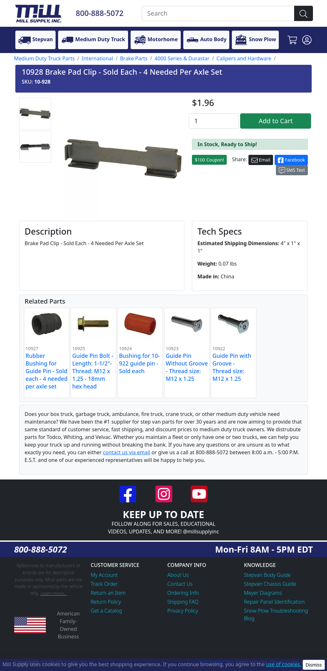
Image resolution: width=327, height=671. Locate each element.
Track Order (104, 583)
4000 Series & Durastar (182, 58)
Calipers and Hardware (244, 58)
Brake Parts (134, 58)
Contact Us (180, 583)
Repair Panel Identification (274, 601)
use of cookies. (283, 664)
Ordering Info (183, 592)
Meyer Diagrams (263, 592)
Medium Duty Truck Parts (44, 58)
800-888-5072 (99, 13)
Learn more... (53, 593)
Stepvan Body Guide (267, 574)
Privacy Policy (182, 610)
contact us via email (126, 452)
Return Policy (106, 601)
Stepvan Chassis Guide (270, 583)
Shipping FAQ (183, 601)
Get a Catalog (106, 610)
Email (260, 160)
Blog (249, 618)
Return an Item (108, 592)
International (97, 58)
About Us (178, 574)
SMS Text (292, 170)
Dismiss (314, 665)
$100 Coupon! (209, 160)
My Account (104, 574)
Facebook (291, 160)
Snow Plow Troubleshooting (276, 610)
